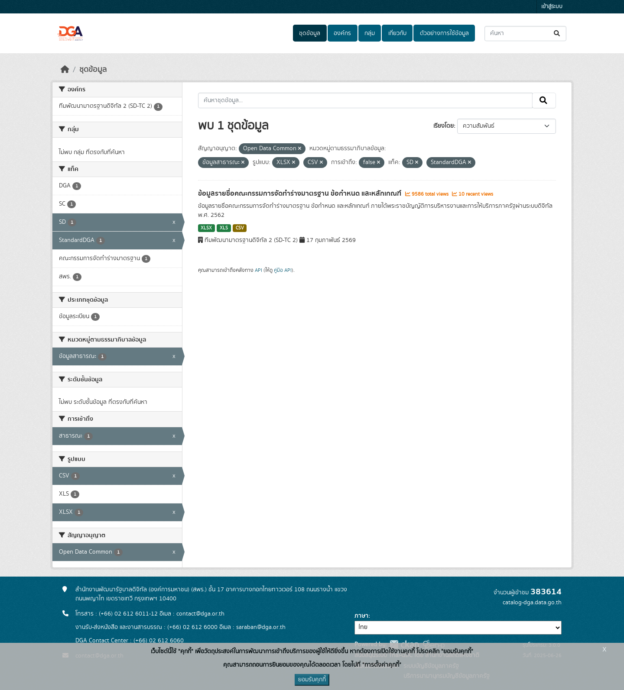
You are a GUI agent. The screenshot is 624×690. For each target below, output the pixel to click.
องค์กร (342, 33)
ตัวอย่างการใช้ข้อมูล (444, 33)
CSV (240, 228)
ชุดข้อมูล (309, 33)
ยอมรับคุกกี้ (312, 679)
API (258, 270)
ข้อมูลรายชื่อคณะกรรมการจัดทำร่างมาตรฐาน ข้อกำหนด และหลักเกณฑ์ (300, 193)
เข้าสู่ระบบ (551, 7)
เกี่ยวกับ (397, 33)
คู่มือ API (283, 270)
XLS (224, 228)
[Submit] (557, 33)
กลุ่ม (369, 33)
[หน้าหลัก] (65, 69)
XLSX (206, 228)
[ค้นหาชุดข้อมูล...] (525, 33)
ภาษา (361, 616)
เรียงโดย (443, 126)
